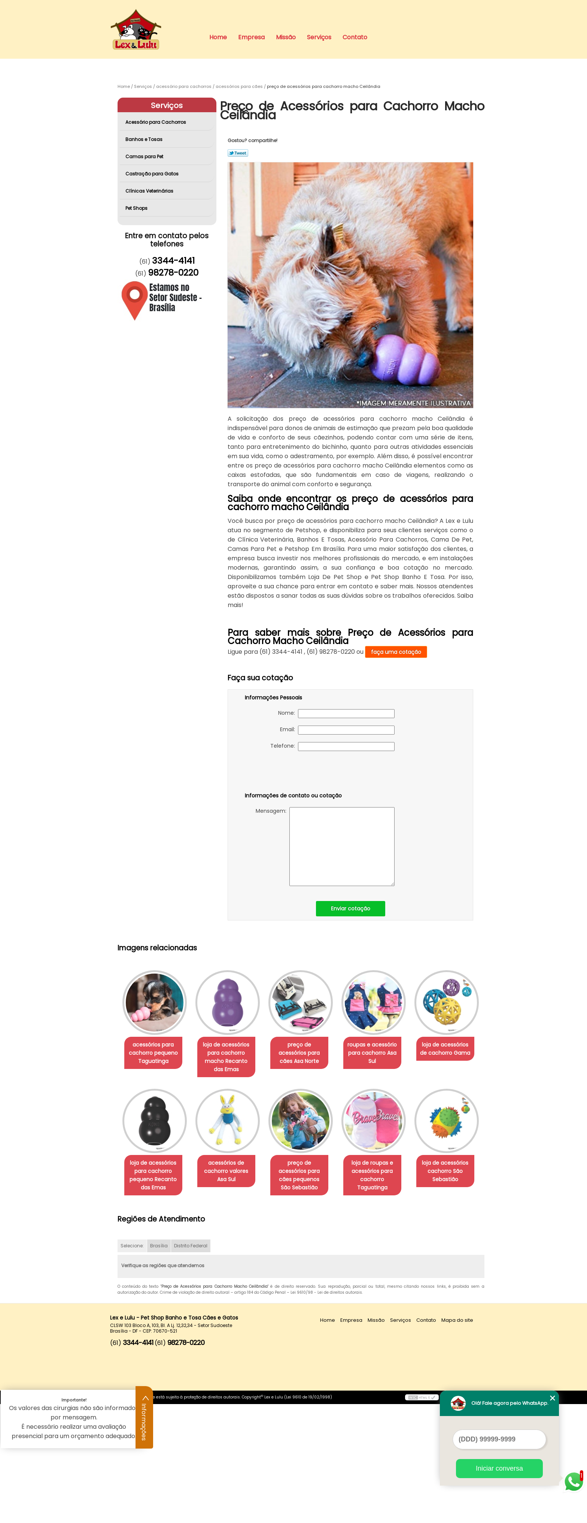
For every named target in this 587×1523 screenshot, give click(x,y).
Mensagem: (325, 846)
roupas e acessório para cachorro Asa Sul (382, 1053)
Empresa (251, 37)
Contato (355, 37)
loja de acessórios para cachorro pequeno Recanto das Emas (230, 1175)
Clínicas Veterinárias (149, 191)
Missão (286, 37)
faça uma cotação (396, 652)
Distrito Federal (190, 1365)
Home (218, 37)
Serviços (319, 37)
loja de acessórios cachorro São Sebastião (230, 1290)
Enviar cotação (350, 908)
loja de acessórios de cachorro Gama (155, 1167)
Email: (337, 730)
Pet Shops (137, 208)
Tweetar (238, 153)
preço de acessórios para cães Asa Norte (306, 1049)
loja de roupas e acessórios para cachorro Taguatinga (155, 1294)
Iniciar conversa (499, 1468)
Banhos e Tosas (144, 139)
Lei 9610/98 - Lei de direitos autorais (326, 1412)
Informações (144, 1417)
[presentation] (292, 773)
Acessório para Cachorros (156, 122)
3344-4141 (173, 261)
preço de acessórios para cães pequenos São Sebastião (382, 1175)
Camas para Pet (144, 156)
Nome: (336, 713)
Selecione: (132, 1365)
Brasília (159, 1365)
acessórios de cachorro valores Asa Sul (307, 1171)
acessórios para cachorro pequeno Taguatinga (154, 1053)
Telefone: (332, 746)
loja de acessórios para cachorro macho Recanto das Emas (231, 1057)
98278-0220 (173, 273)
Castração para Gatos (152, 174)
